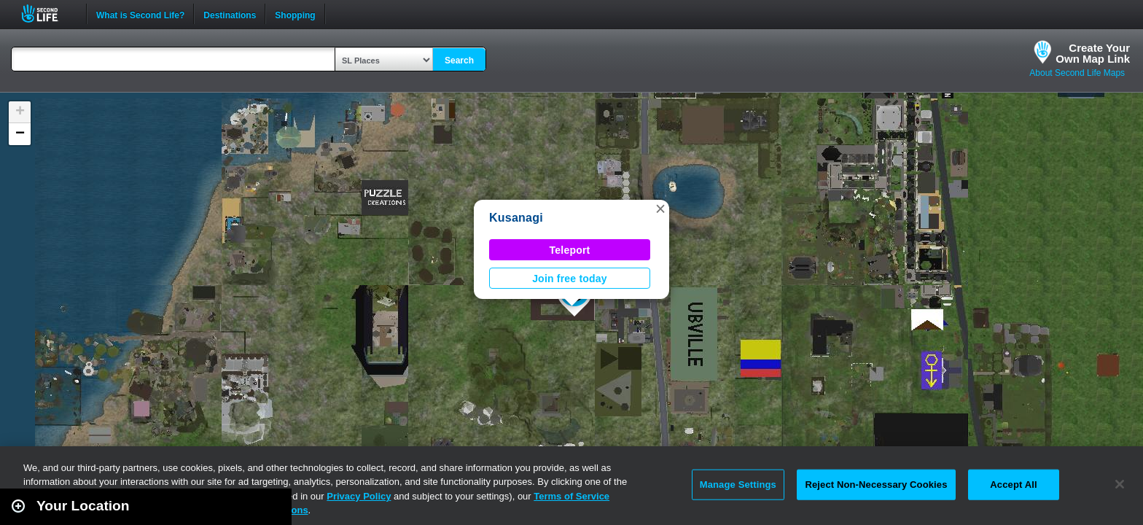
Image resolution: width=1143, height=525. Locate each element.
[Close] (1120, 484)
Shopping (295, 14)
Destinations (229, 14)
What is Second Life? (140, 14)
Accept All (1013, 484)
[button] (660, 208)
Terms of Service (571, 496)
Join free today (569, 278)
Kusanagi (516, 217)
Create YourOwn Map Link (1093, 53)
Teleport (570, 250)
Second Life (47, 13)
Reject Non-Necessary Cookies (876, 484)
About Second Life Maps (1077, 73)
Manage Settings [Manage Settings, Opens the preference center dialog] (738, 484)
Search (459, 60)
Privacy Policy (359, 496)
